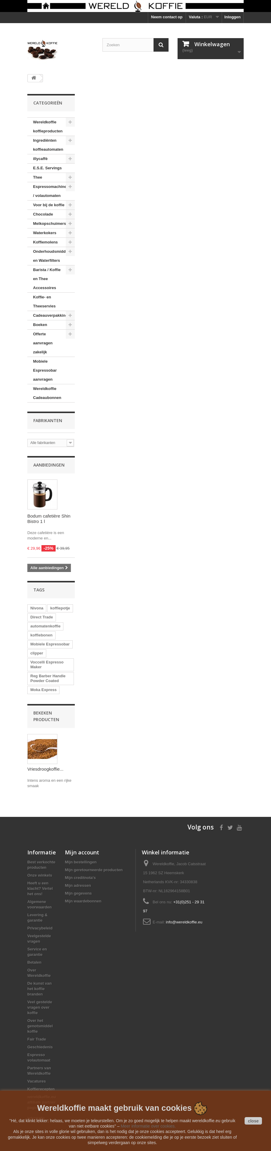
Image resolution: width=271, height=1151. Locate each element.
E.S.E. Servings (47, 168)
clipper (36, 653)
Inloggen (232, 17)
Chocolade (43, 214)
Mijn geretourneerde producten (94, 870)
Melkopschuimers (49, 223)
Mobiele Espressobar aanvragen (45, 370)
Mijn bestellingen (80, 862)
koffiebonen (41, 635)
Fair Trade (36, 1039)
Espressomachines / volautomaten (51, 191)
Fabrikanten (47, 420)
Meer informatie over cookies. (148, 1126)
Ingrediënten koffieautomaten (48, 145)
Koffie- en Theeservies (44, 301)
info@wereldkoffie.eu (184, 922)
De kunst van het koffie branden (39, 988)
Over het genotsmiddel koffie (40, 1026)
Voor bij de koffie (49, 205)
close (253, 1121)
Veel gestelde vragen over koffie (39, 1007)
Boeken (40, 324)
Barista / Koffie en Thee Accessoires (47, 278)
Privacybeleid (40, 928)
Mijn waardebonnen (83, 901)
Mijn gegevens (78, 893)
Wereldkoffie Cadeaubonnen (47, 393)
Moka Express (43, 689)
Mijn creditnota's (80, 877)
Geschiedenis (40, 1047)
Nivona (36, 608)
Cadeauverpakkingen (52, 315)
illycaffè (40, 158)
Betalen (34, 962)
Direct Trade (41, 617)
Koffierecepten (41, 1089)
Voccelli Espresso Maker (46, 664)
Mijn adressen (78, 885)
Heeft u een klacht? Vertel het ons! (40, 888)
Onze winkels (39, 875)
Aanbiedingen (49, 465)
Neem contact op (167, 17)
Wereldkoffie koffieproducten (47, 126)
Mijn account (82, 852)
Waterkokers (44, 233)
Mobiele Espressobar (50, 644)
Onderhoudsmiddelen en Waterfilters (53, 256)
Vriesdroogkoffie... (45, 769)
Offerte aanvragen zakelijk (43, 343)
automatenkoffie (45, 626)
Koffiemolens (45, 242)
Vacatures (36, 1081)
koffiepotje (60, 608)
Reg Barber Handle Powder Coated (47, 678)
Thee (37, 177)
